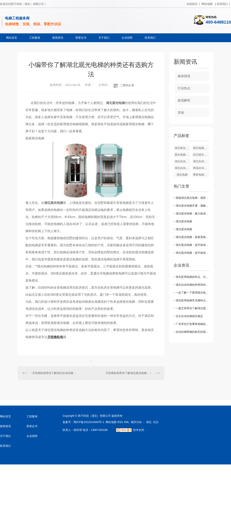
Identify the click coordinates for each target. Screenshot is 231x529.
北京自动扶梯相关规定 (189, 316)
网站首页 (11, 37)
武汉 (156, 422)
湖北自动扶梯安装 (183, 161)
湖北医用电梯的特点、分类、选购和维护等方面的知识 (192, 276)
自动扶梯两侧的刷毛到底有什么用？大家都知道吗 (192, 331)
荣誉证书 (80, 37)
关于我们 (103, 37)
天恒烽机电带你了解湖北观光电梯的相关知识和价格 (133, 373)
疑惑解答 (184, 100)
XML (126, 422)
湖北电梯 (182, 174)
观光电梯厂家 (183, 154)
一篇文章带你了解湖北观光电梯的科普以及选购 (192, 308)
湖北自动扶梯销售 (201, 161)
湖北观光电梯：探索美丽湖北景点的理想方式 (192, 237)
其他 (181, 112)
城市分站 (136, 422)
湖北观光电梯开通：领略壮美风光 (192, 205)
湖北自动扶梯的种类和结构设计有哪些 (192, 284)
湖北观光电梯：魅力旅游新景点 (192, 213)
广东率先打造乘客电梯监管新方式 (192, 324)
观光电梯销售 (201, 148)
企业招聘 (127, 37)
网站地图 (207, 3)
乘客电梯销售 (201, 174)
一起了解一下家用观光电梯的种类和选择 (192, 292)
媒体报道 (184, 76)
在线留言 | (193, 3)
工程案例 (34, 37)
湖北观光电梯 (183, 148)
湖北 (149, 422)
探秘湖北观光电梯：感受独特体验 (192, 197)
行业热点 (184, 88)
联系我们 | (223, 3)
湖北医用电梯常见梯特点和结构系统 (192, 300)
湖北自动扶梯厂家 (183, 168)
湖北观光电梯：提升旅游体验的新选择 (192, 244)
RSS (120, 422)
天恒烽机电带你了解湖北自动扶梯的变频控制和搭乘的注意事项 (54, 373)
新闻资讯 (57, 37)
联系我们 (150, 37)
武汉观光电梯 (201, 154)
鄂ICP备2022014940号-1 (89, 422)
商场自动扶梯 (201, 168)
